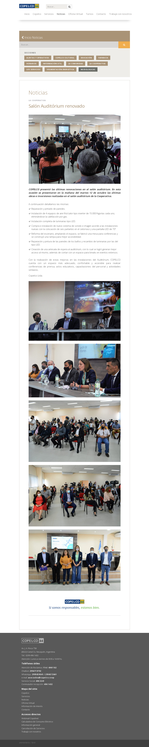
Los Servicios (33, 69)
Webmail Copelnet (30, 718)
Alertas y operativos (37, 58)
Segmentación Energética (60, 69)
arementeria (24, 742)
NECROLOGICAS (88, 69)
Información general (31, 725)
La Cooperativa (97, 63)
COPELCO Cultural (65, 58)
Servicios (49, 13)
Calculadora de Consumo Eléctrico (37, 721)
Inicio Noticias (32, 37)
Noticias (61, 13)
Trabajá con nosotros (120, 13)
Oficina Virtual (75, 13)
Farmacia (103, 58)
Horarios (31, 63)
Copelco (37, 13)
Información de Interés (32, 706)
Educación (86, 58)
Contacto (101, 13)
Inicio (27, 13)
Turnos (89, 13)
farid (33, 742)
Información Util (52, 63)
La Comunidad (75, 63)
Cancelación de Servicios (33, 728)
